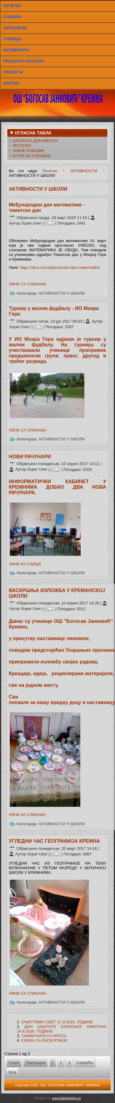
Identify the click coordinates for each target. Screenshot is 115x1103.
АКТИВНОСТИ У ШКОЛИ (62, 293)
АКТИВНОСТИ (16, 50)
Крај (12, 1072)
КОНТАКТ (11, 83)
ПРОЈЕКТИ (13, 72)
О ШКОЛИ (12, 17)
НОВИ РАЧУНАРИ (30, 456)
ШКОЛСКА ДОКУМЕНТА (35, 140)
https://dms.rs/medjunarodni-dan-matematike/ (60, 267)
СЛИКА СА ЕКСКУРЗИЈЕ (44, 1040)
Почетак (49, 171)
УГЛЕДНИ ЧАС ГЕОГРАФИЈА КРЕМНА (54, 841)
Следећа (84, 1062)
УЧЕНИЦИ (12, 39)
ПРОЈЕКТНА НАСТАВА (23, 61)
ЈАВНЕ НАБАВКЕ (29, 150)
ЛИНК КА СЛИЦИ (25, 564)
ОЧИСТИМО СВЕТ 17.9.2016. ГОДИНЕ (57, 1022)
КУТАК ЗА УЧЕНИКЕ (32, 155)
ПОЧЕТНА (12, 6)
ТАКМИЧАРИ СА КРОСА (44, 1035)
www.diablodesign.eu (66, 1098)
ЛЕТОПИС (22, 145)
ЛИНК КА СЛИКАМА (27, 814)
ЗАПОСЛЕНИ (14, 28)
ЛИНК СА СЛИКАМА (27, 284)
